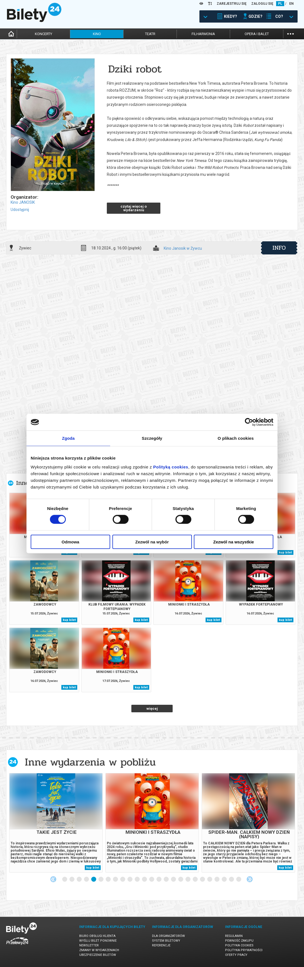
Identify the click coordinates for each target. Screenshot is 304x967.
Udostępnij (20, 209)
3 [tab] (79, 879)
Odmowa (70, 541)
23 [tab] (224, 879)
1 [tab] (65, 879)
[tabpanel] (56, 823)
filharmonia (203, 34)
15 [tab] (166, 879)
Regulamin (234, 936)
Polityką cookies (170, 466)
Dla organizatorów (168, 936)
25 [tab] (239, 879)
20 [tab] (203, 879)
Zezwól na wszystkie (233, 541)
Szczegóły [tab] (152, 438)
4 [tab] (87, 879)
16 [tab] (174, 879)
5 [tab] (94, 879)
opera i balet (257, 34)
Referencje (161, 945)
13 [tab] (152, 879)
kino (97, 34)
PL (280, 4)
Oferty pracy (236, 955)
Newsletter (89, 945)
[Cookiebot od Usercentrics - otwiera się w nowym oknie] (249, 422)
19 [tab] (195, 879)
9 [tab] (123, 879)
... (290, 33)
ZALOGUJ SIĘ (262, 4)
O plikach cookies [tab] (236, 438)
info (279, 247)
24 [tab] (232, 879)
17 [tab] (181, 879)
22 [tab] (217, 879)
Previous (53, 879)
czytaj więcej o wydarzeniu (133, 208)
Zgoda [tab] (68, 438)
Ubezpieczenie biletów (97, 955)
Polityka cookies (239, 945)
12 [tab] (145, 879)
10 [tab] (130, 879)
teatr (150, 34)
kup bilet (285, 552)
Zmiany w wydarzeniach (99, 950)
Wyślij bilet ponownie (98, 940)
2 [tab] (72, 879)
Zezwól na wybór (152, 541)
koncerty (43, 34)
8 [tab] (116, 879)
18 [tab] (188, 879)
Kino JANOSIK (23, 202)
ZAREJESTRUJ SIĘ (232, 4)
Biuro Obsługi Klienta (97, 936)
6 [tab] (101, 879)
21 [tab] (210, 879)
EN (291, 4)
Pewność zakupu (239, 940)
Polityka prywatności (243, 950)
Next (250, 879)
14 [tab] (159, 879)
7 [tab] (108, 879)
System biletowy (166, 940)
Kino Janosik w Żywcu (183, 248)
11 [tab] (137, 879)
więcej (152, 708)
